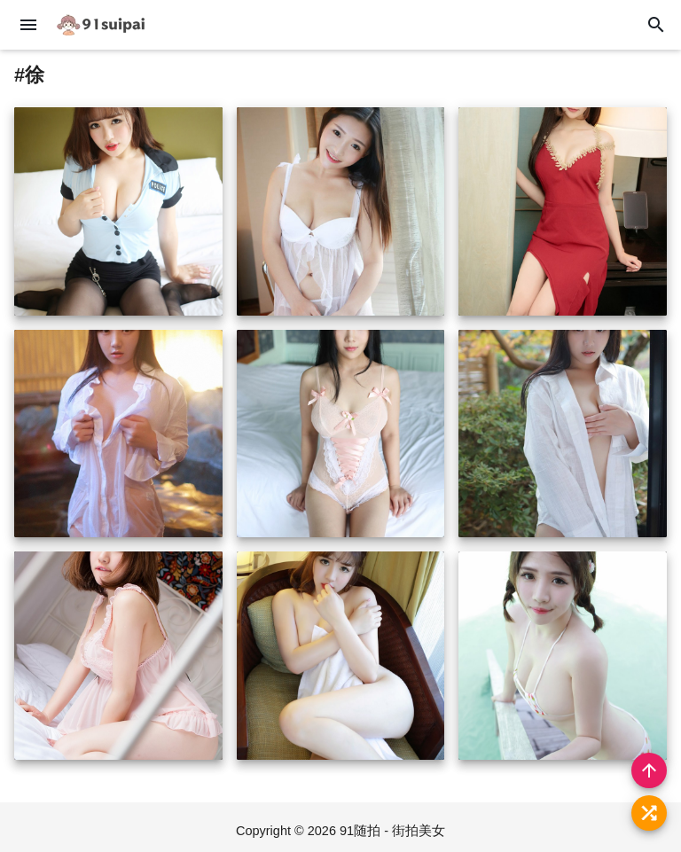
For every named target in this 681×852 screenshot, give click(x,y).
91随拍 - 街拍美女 (392, 831)
